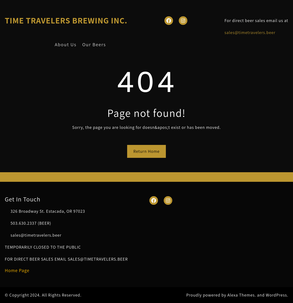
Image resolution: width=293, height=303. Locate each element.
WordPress (276, 295)
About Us (65, 44)
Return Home (146, 151)
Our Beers (94, 44)
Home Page (17, 270)
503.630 (18, 223)
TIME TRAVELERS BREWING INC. (66, 20)
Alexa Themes (241, 295)
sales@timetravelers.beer (249, 32)
